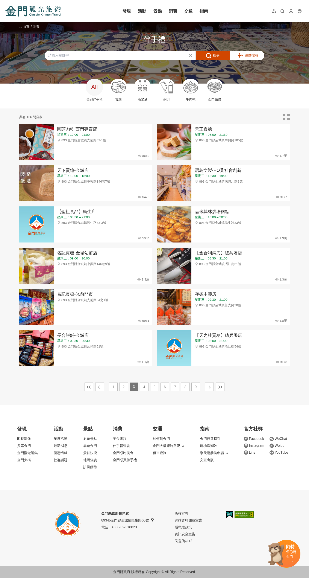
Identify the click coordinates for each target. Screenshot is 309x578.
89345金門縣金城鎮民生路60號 (127, 520)
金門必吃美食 (123, 453)
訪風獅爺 (90, 467)
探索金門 (24, 446)
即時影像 (24, 439)
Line (249, 452)
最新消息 (60, 446)
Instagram (254, 446)
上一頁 (99, 387)
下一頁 (209, 387)
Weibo (277, 446)
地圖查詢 (90, 460)
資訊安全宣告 (185, 534)
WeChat (278, 439)
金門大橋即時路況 (168, 446)
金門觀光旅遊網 (33, 11)
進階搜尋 (251, 55)
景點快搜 (90, 453)
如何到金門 (161, 439)
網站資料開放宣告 (188, 520)
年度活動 (60, 439)
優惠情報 (60, 453)
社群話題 (60, 460)
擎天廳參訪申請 (214, 453)
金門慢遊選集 (27, 453)
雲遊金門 (90, 446)
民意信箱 (183, 541)
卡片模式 (286, 117)
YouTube (279, 452)
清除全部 (190, 55)
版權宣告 (181, 513)
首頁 (26, 26)
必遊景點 (90, 439)
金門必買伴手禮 (125, 460)
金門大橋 (24, 460)
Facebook (254, 439)
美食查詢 (120, 439)
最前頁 (89, 387)
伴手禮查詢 (121, 446)
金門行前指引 (210, 439)
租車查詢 (160, 453)
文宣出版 (207, 460)
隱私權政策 (183, 527)
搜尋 (216, 55)
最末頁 (220, 387)
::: (6, 2)
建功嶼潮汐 (208, 446)
